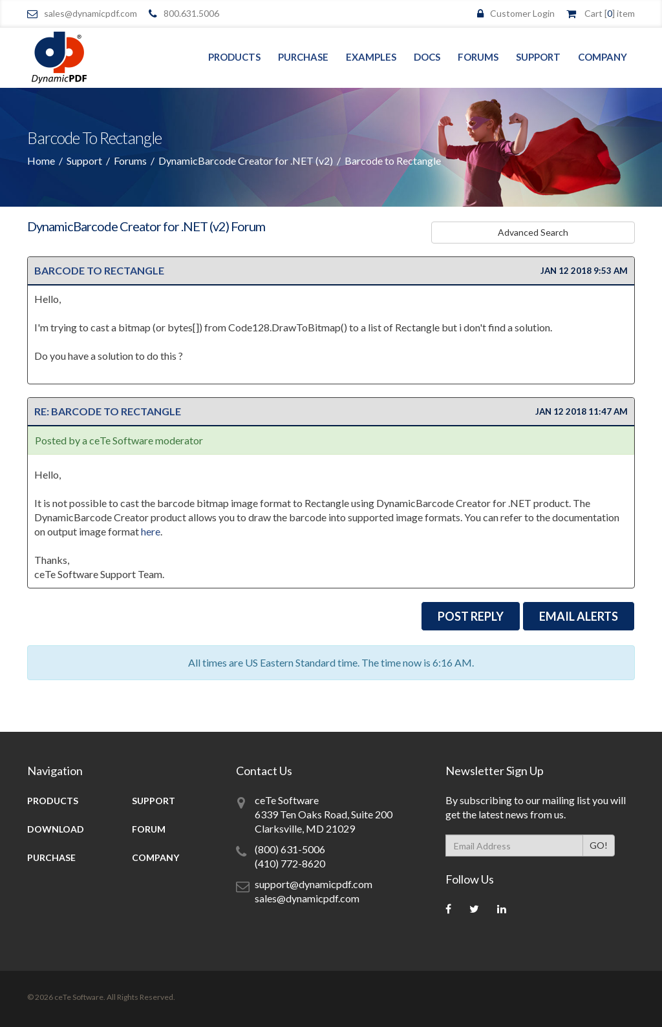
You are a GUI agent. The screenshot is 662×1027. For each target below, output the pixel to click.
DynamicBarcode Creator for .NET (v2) (245, 160)
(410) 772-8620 (290, 863)
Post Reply (471, 616)
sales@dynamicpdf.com (90, 13)
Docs (427, 57)
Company (602, 57)
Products (234, 57)
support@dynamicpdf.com (313, 884)
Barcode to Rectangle (99, 270)
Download (55, 829)
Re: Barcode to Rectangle (107, 411)
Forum (149, 829)
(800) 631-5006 (290, 849)
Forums (478, 57)
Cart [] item (609, 13)
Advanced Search (596, 232)
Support (538, 57)
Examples (371, 57)
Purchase (303, 57)
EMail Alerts (578, 616)
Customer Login (522, 13)
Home (41, 160)
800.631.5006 (191, 13)
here (150, 531)
